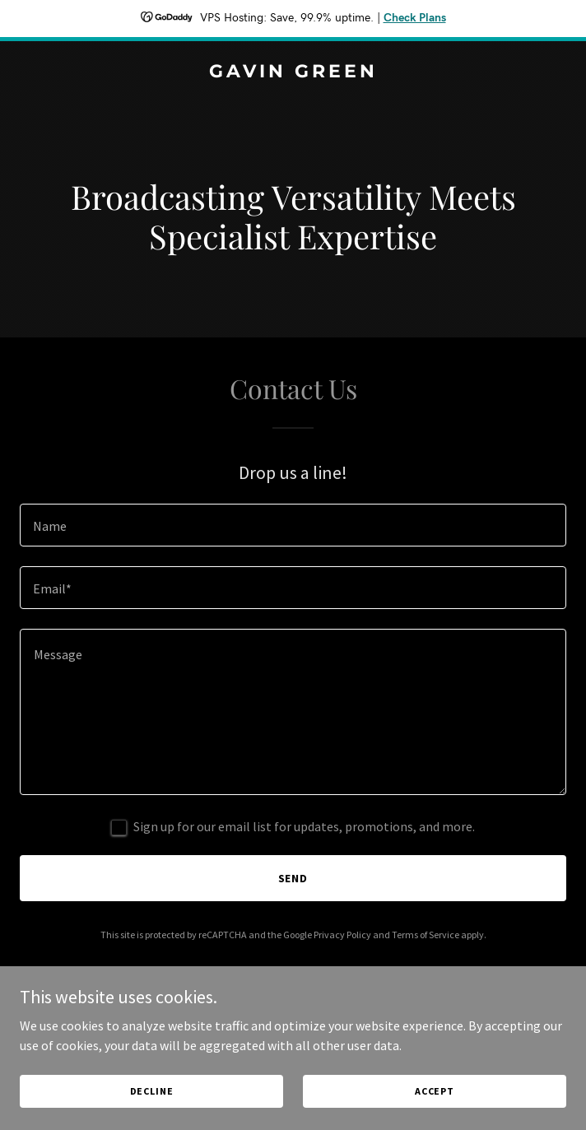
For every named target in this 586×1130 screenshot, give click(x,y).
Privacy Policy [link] (342, 934)
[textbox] (293, 525)
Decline (152, 1091)
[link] (293, 72)
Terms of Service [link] (425, 934)
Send (293, 878)
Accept (434, 1091)
